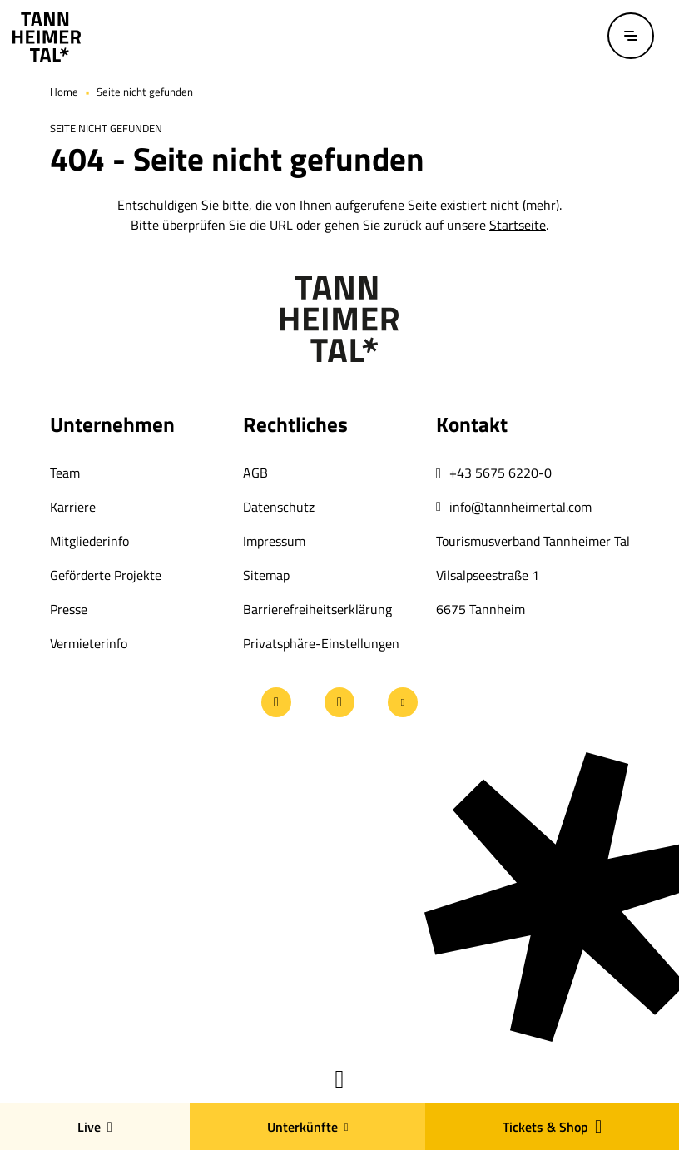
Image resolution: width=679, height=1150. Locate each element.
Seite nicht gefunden (145, 91)
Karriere (73, 507)
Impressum (274, 541)
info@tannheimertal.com (520, 506)
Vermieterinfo (88, 643)
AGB (255, 473)
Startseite (517, 225)
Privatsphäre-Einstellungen (321, 643)
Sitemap (266, 575)
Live (94, 1127)
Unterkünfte (308, 1127)
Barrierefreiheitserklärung (317, 609)
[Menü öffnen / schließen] (630, 35)
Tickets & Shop (552, 1127)
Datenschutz (279, 507)
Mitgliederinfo (89, 541)
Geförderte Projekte (105, 575)
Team (65, 473)
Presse (68, 609)
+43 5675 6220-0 (500, 472)
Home (64, 91)
